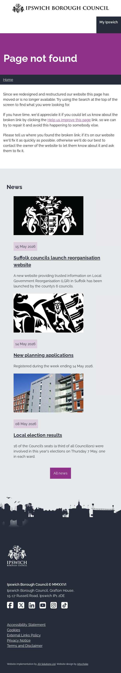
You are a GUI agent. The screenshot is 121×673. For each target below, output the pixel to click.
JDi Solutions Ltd (46, 664)
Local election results (38, 435)
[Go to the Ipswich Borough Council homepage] (60, 8)
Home (8, 80)
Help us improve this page (69, 120)
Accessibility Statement (26, 625)
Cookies (13, 630)
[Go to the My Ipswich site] (108, 25)
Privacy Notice (19, 640)
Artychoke (82, 664)
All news (60, 473)
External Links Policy (24, 635)
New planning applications (43, 355)
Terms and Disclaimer (24, 646)
